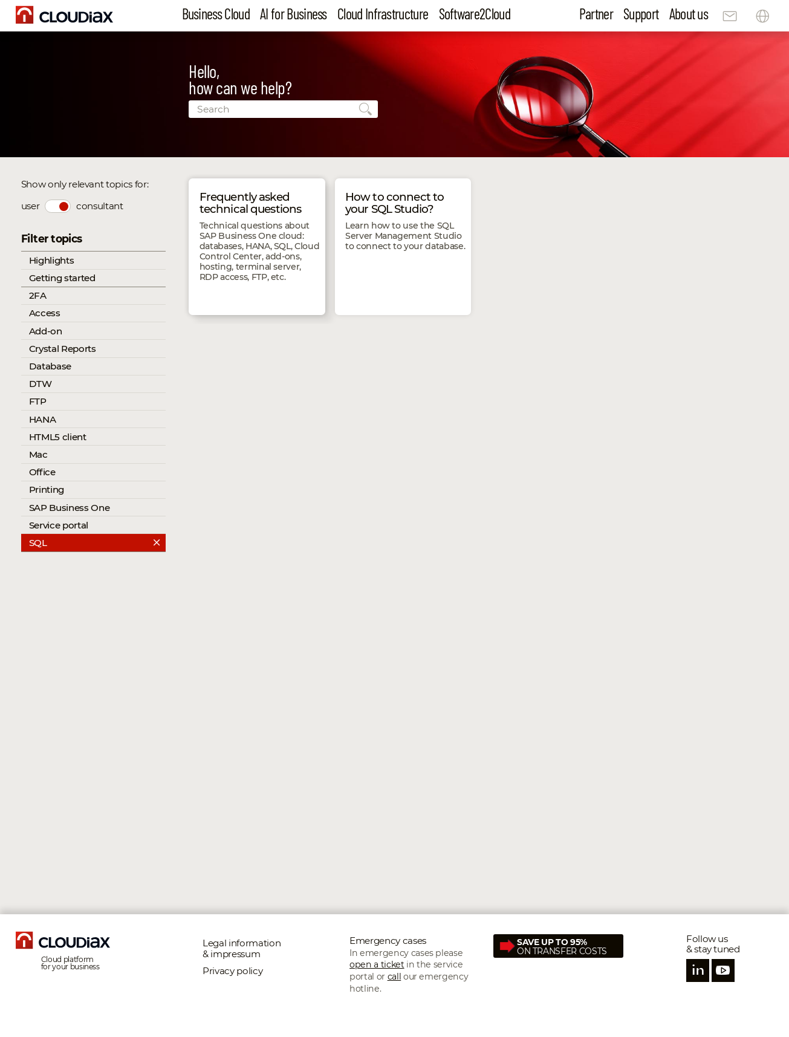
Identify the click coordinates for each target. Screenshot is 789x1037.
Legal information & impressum (242, 948)
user (30, 206)
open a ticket (376, 964)
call (394, 976)
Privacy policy (232, 971)
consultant (99, 206)
